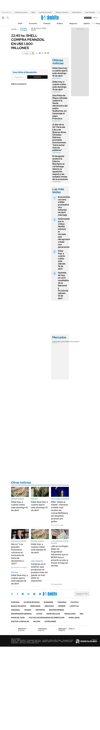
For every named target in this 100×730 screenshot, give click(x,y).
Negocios (73, 23)
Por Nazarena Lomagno (19, 567)
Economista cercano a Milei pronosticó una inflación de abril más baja (64, 206)
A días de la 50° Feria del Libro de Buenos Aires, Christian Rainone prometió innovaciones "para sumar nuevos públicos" (59, 137)
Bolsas (61, 341)
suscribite (88, 17)
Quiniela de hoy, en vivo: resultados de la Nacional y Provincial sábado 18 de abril (63, 285)
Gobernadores (76, 12)
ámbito (14, 29)
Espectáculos (53, 614)
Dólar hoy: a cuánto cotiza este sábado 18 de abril (61, 259)
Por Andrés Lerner (57, 525)
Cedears (76, 341)
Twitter (12, 594)
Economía (33, 23)
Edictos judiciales (20, 621)
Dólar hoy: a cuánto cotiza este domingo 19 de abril (59, 85)
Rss (81, 614)
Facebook (17, 594)
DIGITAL (22, 629)
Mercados (35, 606)
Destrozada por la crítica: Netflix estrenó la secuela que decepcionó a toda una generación (64, 232)
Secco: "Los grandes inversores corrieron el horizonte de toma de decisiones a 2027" (17, 554)
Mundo (27, 610)
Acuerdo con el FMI (45, 12)
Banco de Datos (18, 606)
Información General (21, 614)
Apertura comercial (62, 12)
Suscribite (37, 77)
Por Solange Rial (56, 584)
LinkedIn (28, 594)
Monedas (55, 341)
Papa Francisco (90, 12)
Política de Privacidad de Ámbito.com (46, 617)
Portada (15, 602)
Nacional (15, 610)
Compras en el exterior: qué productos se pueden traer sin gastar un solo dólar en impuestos (39, 572)
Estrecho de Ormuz (21, 12)
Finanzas (46, 23)
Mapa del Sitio (18, 617)
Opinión (87, 23)
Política (60, 23)
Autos (39, 614)
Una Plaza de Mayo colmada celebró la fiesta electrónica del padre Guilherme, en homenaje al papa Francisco (59, 107)
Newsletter (95, 23)
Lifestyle (74, 606)
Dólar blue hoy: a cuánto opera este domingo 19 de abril (60, 72)
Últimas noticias (32, 602)
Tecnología (70, 614)
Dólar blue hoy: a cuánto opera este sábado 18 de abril (19, 579)
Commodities (68, 341)
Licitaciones (50, 621)
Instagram (23, 594)
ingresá (95, 17)
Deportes (40, 610)
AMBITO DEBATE (66, 629)
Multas (36, 621)
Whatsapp (40, 594)
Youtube (34, 594)
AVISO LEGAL (74, 617)
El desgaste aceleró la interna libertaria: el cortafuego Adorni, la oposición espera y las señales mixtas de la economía (60, 168)
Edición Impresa (56, 610)
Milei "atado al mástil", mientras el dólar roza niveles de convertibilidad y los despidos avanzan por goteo (59, 512)
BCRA (33, 12)
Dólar (20, 23)
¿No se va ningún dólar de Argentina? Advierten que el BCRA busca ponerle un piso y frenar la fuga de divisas (59, 556)
